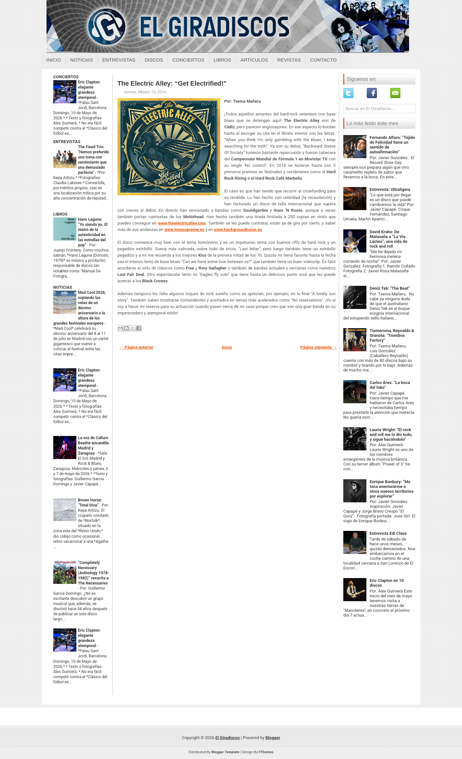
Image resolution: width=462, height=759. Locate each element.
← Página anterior (136, 347)
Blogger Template (225, 752)
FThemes (266, 752)
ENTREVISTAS (66, 141)
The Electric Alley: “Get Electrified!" (172, 83)
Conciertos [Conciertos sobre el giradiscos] (188, 60)
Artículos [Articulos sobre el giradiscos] (254, 60)
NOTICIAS (62, 287)
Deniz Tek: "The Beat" (390, 288)
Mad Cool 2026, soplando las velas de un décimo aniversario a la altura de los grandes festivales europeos (79, 308)
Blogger (273, 737)
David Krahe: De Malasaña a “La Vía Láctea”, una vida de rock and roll (388, 239)
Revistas (289, 60)
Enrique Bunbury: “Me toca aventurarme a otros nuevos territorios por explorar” (392, 489)
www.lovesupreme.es (184, 229)
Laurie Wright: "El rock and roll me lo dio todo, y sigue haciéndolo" (391, 434)
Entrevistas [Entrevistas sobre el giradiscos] (118, 60)
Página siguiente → (318, 347)
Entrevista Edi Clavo (388, 533)
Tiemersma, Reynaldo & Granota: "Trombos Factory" (392, 335)
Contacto (323, 60)
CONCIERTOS (66, 76)
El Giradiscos (227, 737)
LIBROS (60, 214)
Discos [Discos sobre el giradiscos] (154, 60)
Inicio (53, 60)
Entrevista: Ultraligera (390, 189)
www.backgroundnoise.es (238, 229)
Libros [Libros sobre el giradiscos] (222, 60)
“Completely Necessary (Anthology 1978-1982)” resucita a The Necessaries (93, 572)
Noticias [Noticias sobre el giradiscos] (81, 60)
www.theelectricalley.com (182, 223)
